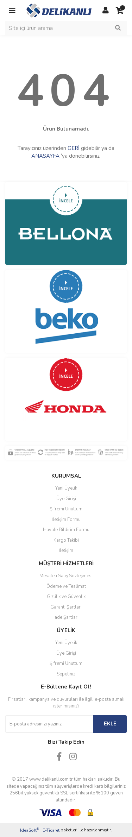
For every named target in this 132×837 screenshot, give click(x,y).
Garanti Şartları (66, 607)
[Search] (66, 28)
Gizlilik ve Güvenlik (66, 596)
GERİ (74, 148)
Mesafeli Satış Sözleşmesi (66, 576)
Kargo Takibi (66, 540)
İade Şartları (66, 617)
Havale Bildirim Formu (66, 530)
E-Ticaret (51, 830)
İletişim (66, 550)
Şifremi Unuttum (66, 509)
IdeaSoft (29, 830)
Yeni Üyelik (66, 488)
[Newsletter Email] (49, 724)
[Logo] (59, 10)
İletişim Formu (66, 519)
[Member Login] (105, 10)
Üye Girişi (66, 499)
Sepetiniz (66, 674)
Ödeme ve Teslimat (66, 586)
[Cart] (120, 11)
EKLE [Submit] (110, 723)
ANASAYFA (45, 155)
